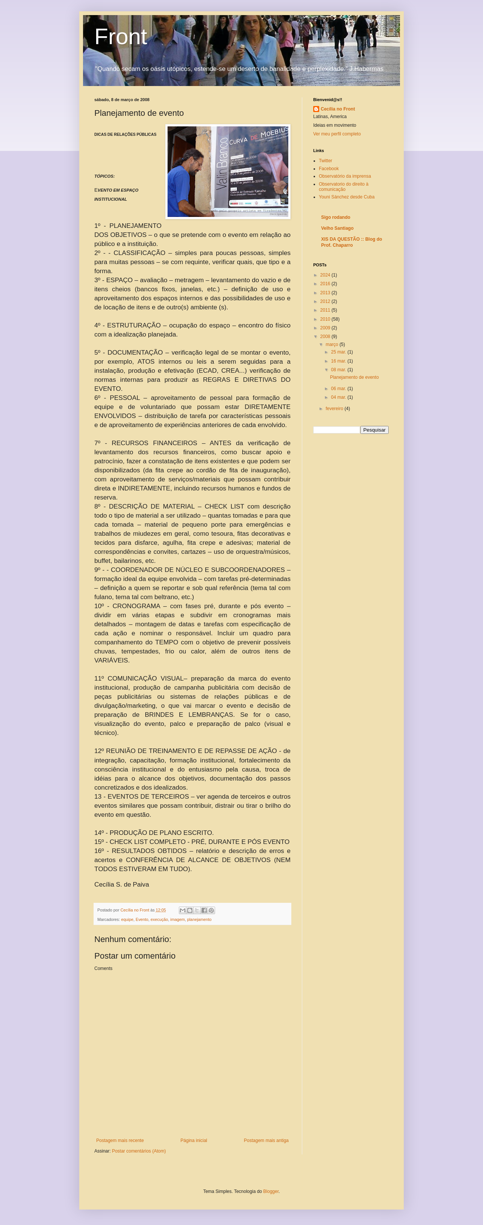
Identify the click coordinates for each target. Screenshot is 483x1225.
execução (159, 919)
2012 (326, 301)
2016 (326, 283)
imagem (177, 919)
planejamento (199, 919)
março (333, 344)
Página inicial (193, 1140)
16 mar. (339, 361)
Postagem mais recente (120, 1140)
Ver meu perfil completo (337, 134)
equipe (127, 919)
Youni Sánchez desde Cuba (347, 197)
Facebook (329, 168)
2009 (326, 327)
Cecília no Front (338, 109)
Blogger (271, 1191)
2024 (326, 275)
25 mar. (339, 352)
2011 (326, 310)
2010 (326, 319)
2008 (326, 336)
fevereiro (335, 408)
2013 (326, 292)
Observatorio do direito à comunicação (343, 186)
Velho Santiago (337, 228)
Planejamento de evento (354, 377)
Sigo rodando (335, 217)
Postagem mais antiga (266, 1140)
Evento (141, 919)
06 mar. (339, 388)
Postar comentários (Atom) (139, 1151)
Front (120, 36)
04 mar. (339, 397)
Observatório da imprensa (345, 176)
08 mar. (339, 369)
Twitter (325, 160)
